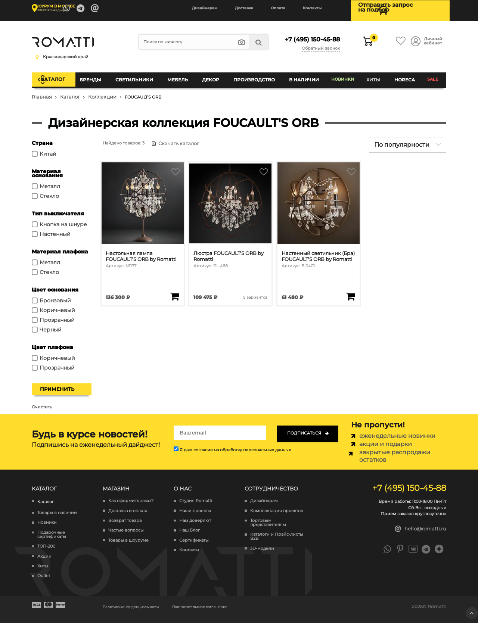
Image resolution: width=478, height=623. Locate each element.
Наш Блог (189, 524)
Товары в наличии (57, 507)
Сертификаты (194, 534)
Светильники (140, 76)
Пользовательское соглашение (229, 600)
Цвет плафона (52, 341)
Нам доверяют (195, 515)
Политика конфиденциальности (141, 600)
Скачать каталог (172, 137)
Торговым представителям (268, 517)
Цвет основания (55, 283)
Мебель (181, 76)
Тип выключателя (58, 207)
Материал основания (47, 167)
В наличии (302, 76)
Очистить (42, 401)
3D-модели (262, 543)
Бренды (98, 76)
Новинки (342, 76)
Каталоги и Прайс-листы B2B (276, 530)
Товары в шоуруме (128, 534)
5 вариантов (255, 288)
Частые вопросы (126, 524)
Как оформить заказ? (130, 495)
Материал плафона (60, 245)
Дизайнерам (204, 8)
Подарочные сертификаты (51, 528)
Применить (57, 383)
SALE (432, 76)
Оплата (278, 8)
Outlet (43, 570)
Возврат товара (125, 515)
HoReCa (404, 76)
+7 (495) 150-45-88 (310, 36)
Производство (254, 76)
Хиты (374, 76)
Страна (42, 137)
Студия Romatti (195, 495)
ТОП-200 (46, 540)
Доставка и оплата (127, 505)
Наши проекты (195, 505)
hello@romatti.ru (421, 523)
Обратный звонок (322, 44)
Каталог (60, 76)
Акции (44, 550)
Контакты (312, 8)
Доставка (244, 8)
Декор (212, 76)
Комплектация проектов (276, 505)
